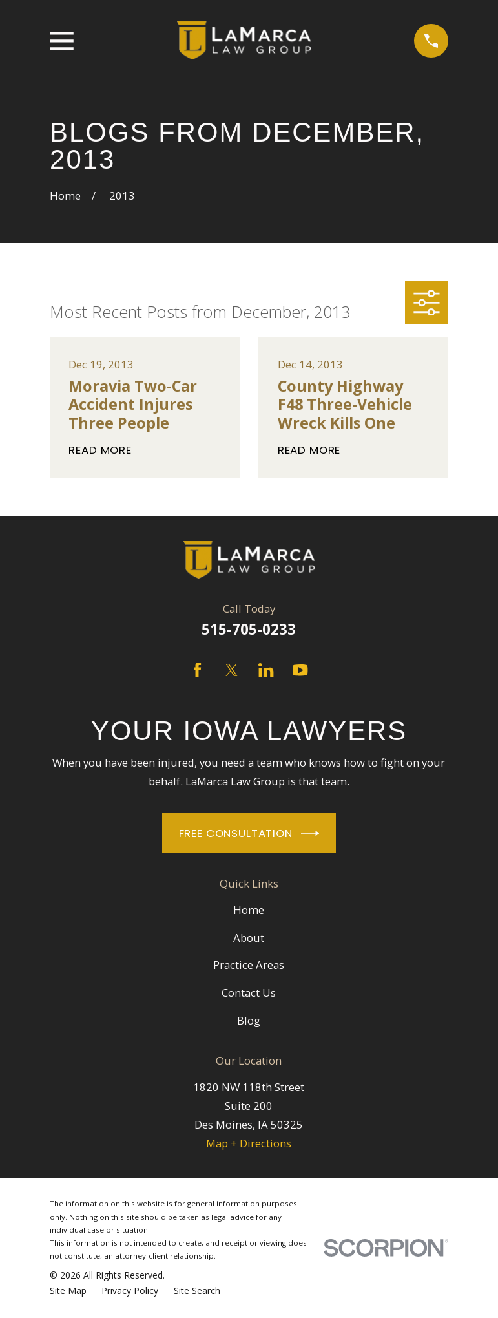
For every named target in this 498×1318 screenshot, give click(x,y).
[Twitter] (231, 670)
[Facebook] (197, 670)
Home (248, 909)
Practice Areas (248, 964)
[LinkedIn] (265, 670)
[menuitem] (68, 1291)
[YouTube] (300, 670)
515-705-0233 (249, 629)
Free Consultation (249, 833)
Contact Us (249, 992)
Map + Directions (248, 1143)
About (248, 937)
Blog (248, 1020)
